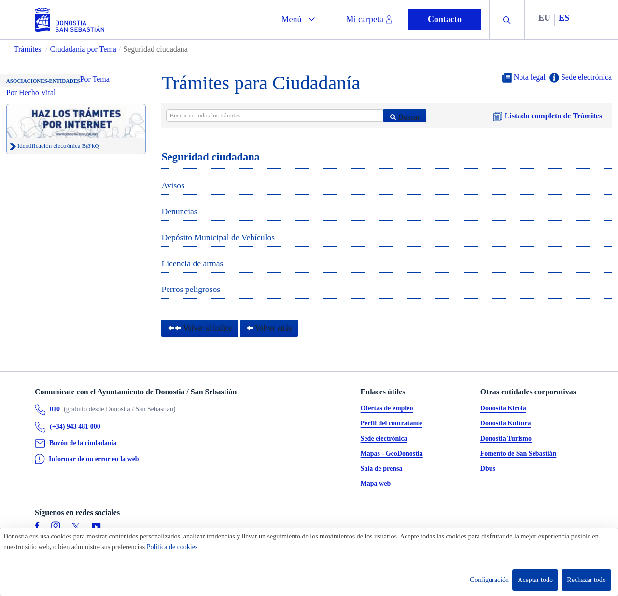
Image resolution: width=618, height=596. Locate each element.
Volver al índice (200, 328)
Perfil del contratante (391, 423)
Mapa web (376, 484)
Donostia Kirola (503, 408)
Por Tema (95, 79)
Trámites (27, 49)
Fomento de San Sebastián (518, 453)
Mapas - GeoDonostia (392, 453)
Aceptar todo (535, 579)
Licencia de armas (192, 263)
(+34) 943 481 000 (75, 427)
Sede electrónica (580, 78)
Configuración (489, 579)
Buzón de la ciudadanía (83, 443)
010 (55, 409)
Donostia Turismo (506, 438)
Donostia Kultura (505, 423)
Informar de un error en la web (94, 459)
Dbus (487, 469)
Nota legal (524, 78)
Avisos (172, 185)
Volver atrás (269, 328)
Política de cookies (172, 547)
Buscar (405, 117)
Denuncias (179, 211)
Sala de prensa (382, 469)
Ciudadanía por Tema (83, 49)
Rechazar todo (586, 579)
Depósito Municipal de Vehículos (218, 237)
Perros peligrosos (190, 289)
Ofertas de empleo (387, 408)
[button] (298, 19)
